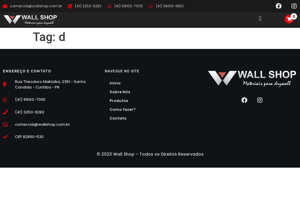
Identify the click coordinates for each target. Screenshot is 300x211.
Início (115, 83)
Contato (118, 118)
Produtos (119, 100)
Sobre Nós (120, 91)
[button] (260, 18)
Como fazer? (123, 109)
